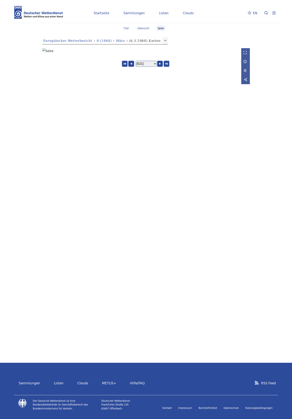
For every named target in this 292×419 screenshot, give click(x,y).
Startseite (101, 13)
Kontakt (167, 408)
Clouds (188, 13)
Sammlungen (134, 13)
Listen (164, 13)
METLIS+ (109, 383)
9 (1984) (104, 40)
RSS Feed (268, 383)
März (120, 40)
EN (255, 13)
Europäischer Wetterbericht (67, 40)
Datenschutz (231, 408)
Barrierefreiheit (208, 408)
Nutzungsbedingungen (259, 408)
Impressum (185, 408)
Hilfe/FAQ (137, 383)
